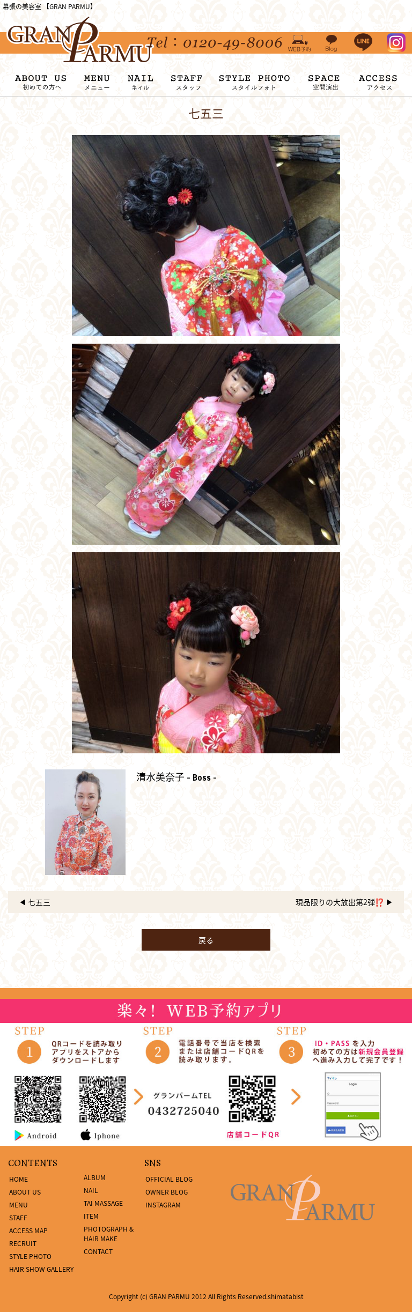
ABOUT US (25, 1192)
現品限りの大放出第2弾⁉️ (340, 901)
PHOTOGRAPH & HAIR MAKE (109, 1233)
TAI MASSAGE (103, 1203)
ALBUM (95, 1177)
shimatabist (286, 1296)
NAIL (91, 1190)
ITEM (91, 1216)
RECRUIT (22, 1243)
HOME (18, 1179)
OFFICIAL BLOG (169, 1179)
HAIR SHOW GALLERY (41, 1269)
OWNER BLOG (166, 1192)
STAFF (18, 1217)
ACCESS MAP (28, 1230)
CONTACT (98, 1251)
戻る (206, 940)
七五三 (39, 901)
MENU (18, 1205)
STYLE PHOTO (30, 1256)
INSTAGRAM (163, 1205)
